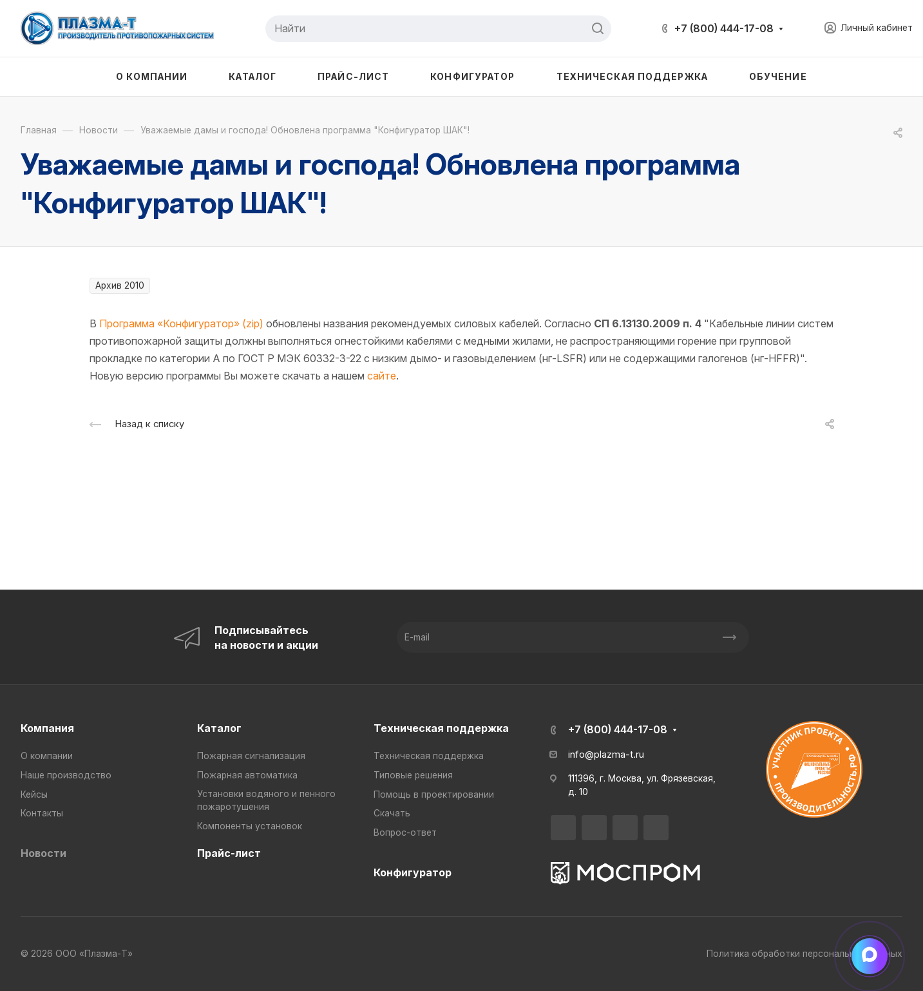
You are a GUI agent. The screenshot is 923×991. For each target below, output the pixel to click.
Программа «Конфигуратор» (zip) (181, 323)
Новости (43, 853)
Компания (47, 728)
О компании (47, 756)
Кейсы (34, 794)
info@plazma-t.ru (606, 754)
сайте (381, 375)
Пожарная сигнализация (251, 756)
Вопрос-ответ (405, 832)
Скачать (392, 813)
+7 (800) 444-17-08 (724, 28)
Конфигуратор (413, 872)
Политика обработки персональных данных (804, 953)
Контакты (42, 813)
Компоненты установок (249, 826)
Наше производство (66, 775)
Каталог (219, 728)
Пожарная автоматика (247, 775)
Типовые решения (413, 775)
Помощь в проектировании (434, 794)
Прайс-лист (229, 853)
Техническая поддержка (441, 728)
